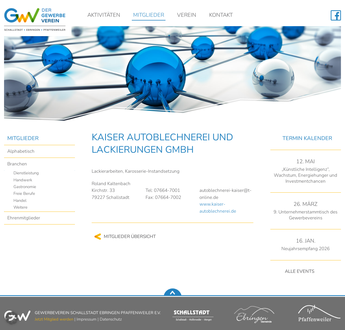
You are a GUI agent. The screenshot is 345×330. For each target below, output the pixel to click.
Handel (19, 200)
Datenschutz (111, 319)
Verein (186, 15)
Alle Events (299, 271)
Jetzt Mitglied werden (54, 319)
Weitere (20, 207)
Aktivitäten (103, 15)
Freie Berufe (24, 193)
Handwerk (22, 180)
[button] (12, 318)
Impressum (86, 319)
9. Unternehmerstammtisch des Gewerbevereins (305, 215)
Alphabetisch (20, 151)
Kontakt (221, 15)
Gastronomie (24, 186)
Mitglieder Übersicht (130, 236)
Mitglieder (148, 15)
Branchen (17, 164)
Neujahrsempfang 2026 (305, 249)
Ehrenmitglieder (23, 218)
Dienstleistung (26, 173)
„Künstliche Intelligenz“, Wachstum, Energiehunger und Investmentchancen (305, 175)
